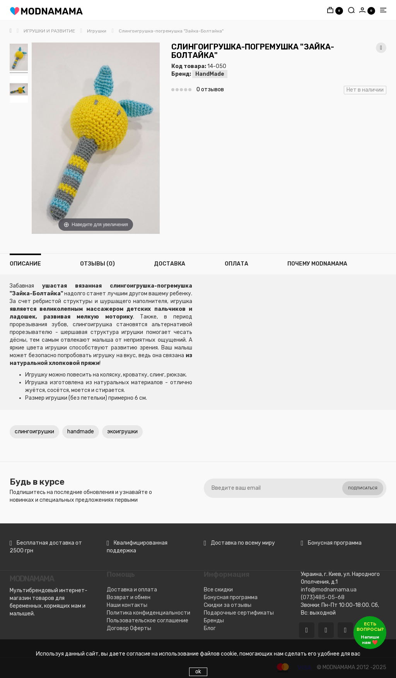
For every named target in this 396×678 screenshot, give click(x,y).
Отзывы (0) (97, 264)
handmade (80, 431)
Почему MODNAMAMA (317, 264)
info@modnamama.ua (329, 589)
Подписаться (362, 488)
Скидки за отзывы (227, 605)
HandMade (209, 74)
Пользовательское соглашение (147, 620)
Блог (210, 628)
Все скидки (218, 589)
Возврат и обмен (128, 597)
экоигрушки (122, 431)
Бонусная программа (231, 597)
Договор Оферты (129, 628)
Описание (25, 264)
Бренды (214, 620)
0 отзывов (210, 89)
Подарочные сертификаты (239, 613)
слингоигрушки (34, 431)
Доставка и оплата (132, 589)
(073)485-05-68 (323, 597)
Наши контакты (127, 605)
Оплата (236, 264)
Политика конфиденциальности (148, 613)
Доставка (169, 264)
